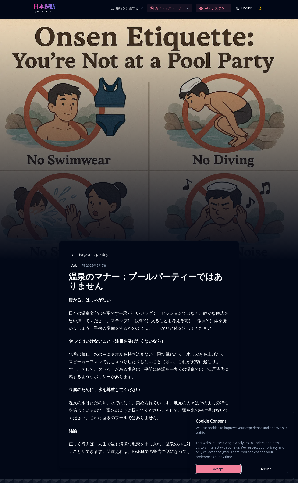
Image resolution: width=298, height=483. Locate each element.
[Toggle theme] (260, 8)
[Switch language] (244, 8)
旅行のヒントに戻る (89, 255)
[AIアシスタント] (213, 8)
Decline (265, 469)
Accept (218, 469)
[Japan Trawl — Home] (44, 8)
